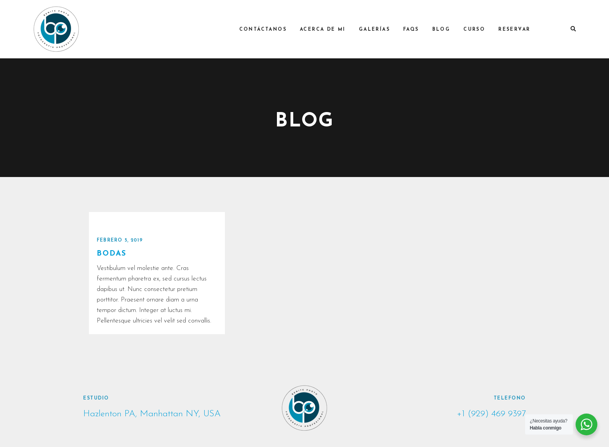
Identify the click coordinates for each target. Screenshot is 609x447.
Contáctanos (266, 29)
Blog (445, 29)
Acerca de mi (327, 29)
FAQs (415, 29)
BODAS (112, 254)
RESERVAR (518, 29)
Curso (478, 29)
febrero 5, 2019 (120, 240)
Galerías (377, 29)
